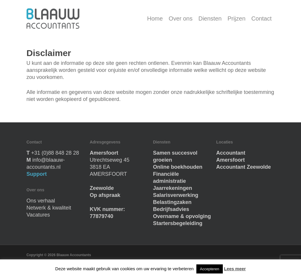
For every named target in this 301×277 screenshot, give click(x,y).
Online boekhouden (177, 167)
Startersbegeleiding (177, 223)
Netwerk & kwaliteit (48, 208)
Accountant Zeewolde (243, 167)
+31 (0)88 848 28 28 (55, 153)
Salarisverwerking (175, 195)
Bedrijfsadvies (171, 209)
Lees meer (235, 268)
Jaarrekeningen (172, 188)
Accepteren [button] (209, 269)
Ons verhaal (40, 201)
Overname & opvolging (182, 216)
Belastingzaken (172, 202)
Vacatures (38, 215)
